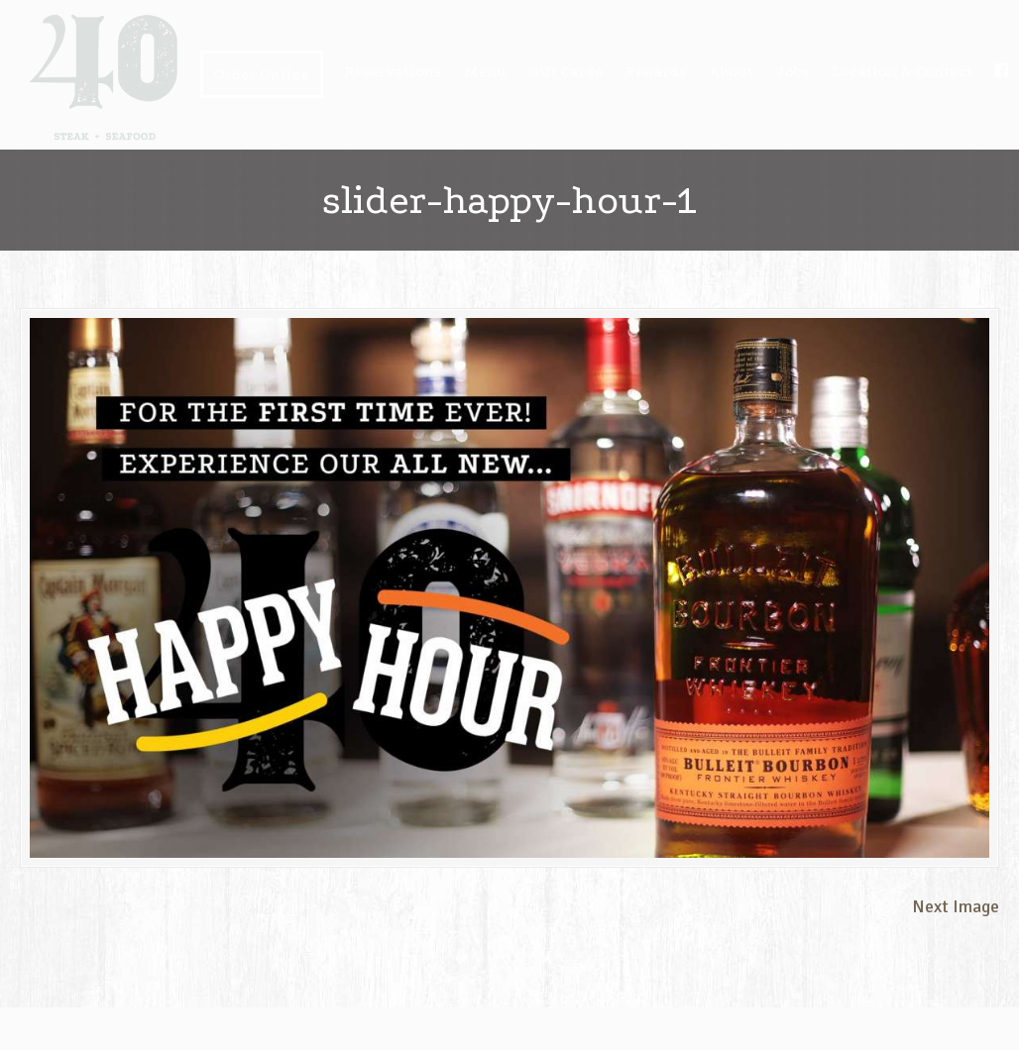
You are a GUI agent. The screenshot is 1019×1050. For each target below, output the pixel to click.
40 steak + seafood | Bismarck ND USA (103, 77)
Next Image (955, 906)
